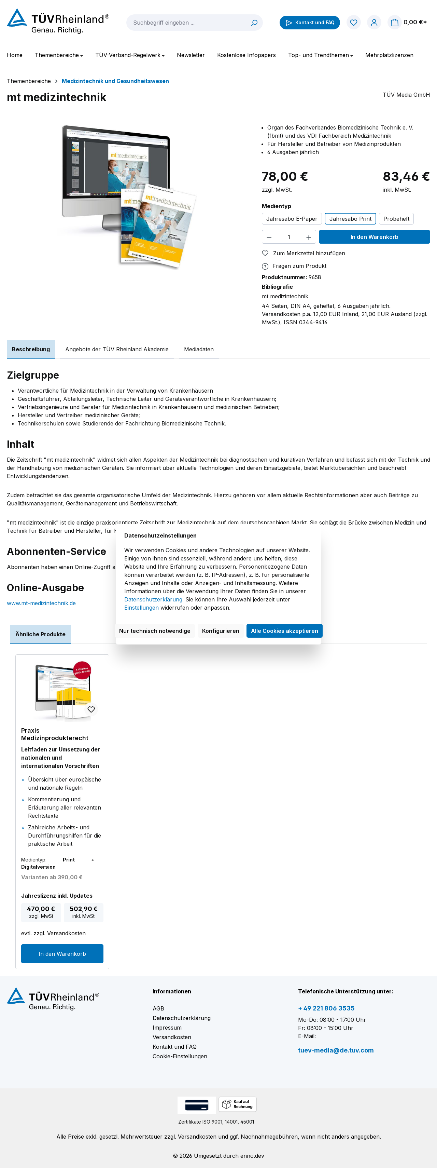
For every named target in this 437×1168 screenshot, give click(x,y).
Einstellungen (141, 607)
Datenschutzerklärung (153, 599)
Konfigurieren (220, 630)
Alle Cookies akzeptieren (284, 630)
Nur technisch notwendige (155, 630)
